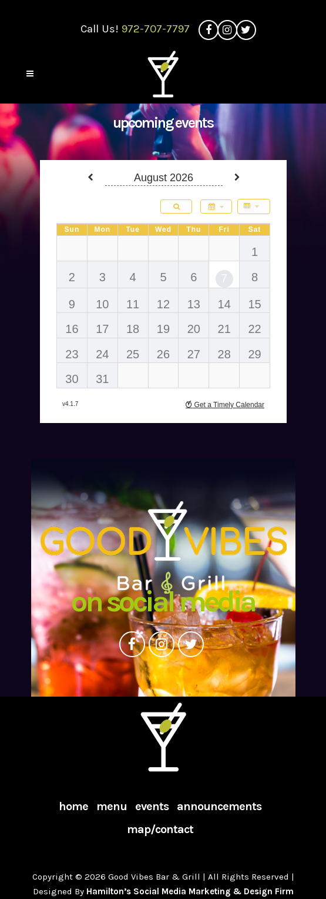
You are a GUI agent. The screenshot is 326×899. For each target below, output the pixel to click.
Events (152, 806)
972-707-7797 (156, 28)
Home (73, 806)
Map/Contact (160, 829)
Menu (111, 806)
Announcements (219, 806)
